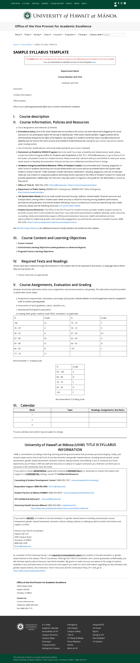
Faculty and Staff (57, 3)
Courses (57, 34)
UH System (97, 641)
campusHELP (98, 624)
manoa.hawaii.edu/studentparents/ (78, 492)
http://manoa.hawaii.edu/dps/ (31, 192)
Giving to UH (98, 635)
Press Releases (74, 641)
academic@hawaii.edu (25, 601)
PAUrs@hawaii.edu (57, 486)
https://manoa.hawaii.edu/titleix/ (82, 185)
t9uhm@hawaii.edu (58, 185)
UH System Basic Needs (69, 205)
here (94, 62)
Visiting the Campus (51, 648)
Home (15, 44)
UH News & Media (75, 638)
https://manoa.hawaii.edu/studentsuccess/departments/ (52, 222)
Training (81, 34)
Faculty (37, 34)
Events (70, 645)
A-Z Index (26, 3)
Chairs (46, 34)
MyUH (84, 3)
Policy (27, 34)
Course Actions (26, 44)
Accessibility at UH (50, 631)
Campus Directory (50, 635)
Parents (69, 3)
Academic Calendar (50, 628)
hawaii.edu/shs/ (69, 505)
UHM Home (15, 3)
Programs (69, 34)
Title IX (70, 635)
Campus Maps (48, 638)
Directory (35, 3)
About (17, 34)
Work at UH (72, 648)
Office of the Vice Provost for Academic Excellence (53, 26)
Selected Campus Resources (28, 228)
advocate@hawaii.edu (51, 499)
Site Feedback (99, 638)
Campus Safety (74, 631)
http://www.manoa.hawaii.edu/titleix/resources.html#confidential (59, 508)
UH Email (97, 628)
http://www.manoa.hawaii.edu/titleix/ (29, 570)
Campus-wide (95, 34)
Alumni (76, 3)
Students (45, 3)
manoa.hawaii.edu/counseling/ (85, 480)
